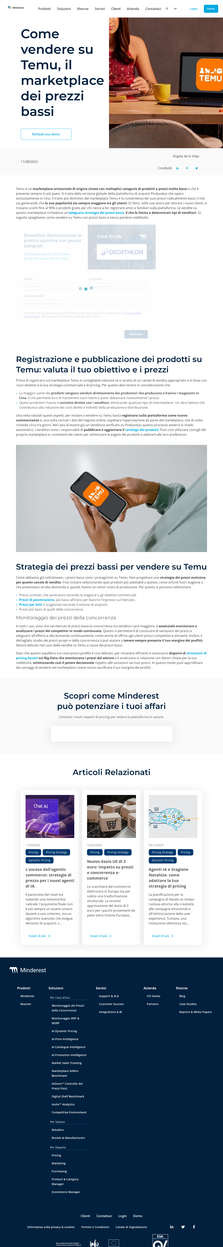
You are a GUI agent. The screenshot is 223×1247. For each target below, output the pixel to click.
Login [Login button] (193, 9)
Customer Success (111, 1004)
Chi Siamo (153, 996)
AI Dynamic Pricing (64, 1031)
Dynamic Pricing (39, 860)
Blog (182, 996)
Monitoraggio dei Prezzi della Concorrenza (68, 1008)
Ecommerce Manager (66, 1192)
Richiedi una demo (46, 134)
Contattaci (104, 1216)
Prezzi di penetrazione (36, 600)
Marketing (59, 1163)
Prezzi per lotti (30, 604)
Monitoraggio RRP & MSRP (65, 1020)
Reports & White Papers (195, 1012)
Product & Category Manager (65, 1181)
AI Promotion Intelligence (69, 1055)
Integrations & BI (110, 1012)
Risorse (82, 9)
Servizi (100, 9)
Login (122, 1216)
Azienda (133, 9)
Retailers (58, 1130)
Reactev (25, 1004)
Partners (153, 1004)
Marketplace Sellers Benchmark (65, 1073)
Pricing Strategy (56, 852)
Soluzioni (64, 9)
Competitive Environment (69, 1112)
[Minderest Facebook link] (194, 1227)
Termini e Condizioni (95, 1227)
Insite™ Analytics (63, 1104)
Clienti (116, 9)
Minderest (27, 996)
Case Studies (188, 1004)
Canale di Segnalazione (131, 1227)
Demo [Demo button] (211, 9)
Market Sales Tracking (67, 1063)
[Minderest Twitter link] (183, 1227)
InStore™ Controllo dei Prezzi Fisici (67, 1086)
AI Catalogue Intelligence (68, 1047)
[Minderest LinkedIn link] (171, 1227)
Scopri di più (40, 936)
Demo (137, 1216)
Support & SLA (109, 996)
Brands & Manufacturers (68, 1138)
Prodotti (44, 9)
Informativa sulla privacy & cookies (51, 1227)
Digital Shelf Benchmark (68, 1096)
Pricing (33, 852)
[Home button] (16, 9)
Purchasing (59, 1171)
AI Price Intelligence (65, 1039)
